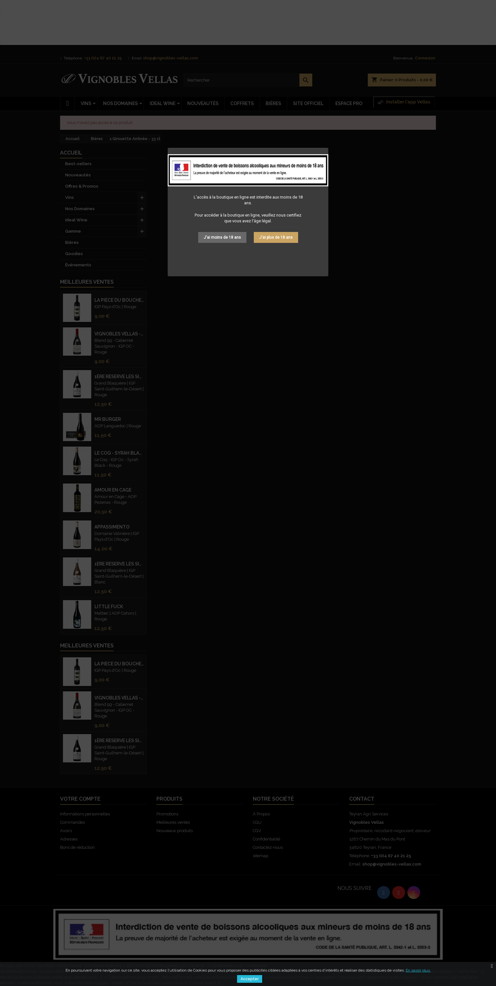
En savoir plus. (418, 970)
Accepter (250, 979)
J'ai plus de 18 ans (276, 237)
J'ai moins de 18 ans (222, 237)
